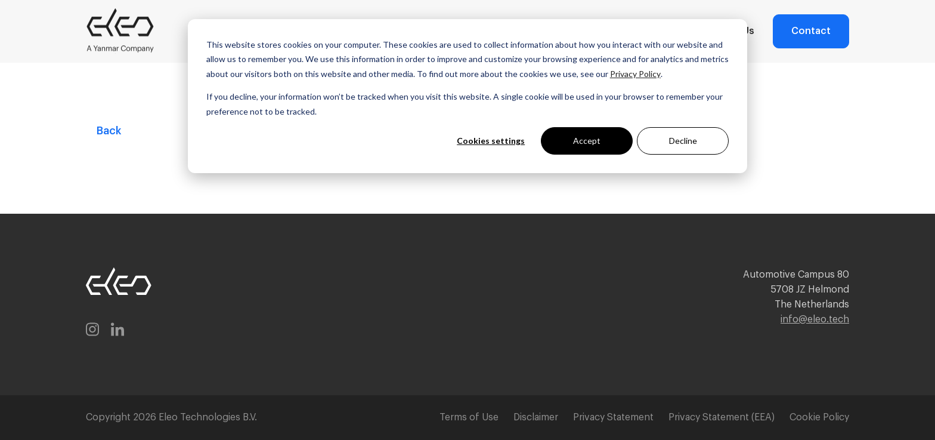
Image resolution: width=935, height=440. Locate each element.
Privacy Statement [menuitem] (613, 417)
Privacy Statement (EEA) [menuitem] (721, 417)
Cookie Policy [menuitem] (819, 417)
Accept (586, 141)
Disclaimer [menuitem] (535, 417)
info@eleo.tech (815, 319)
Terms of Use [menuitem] (469, 417)
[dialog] (467, 96)
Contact (811, 31)
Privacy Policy (635, 74)
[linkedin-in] (117, 331)
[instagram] (92, 331)
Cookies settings (491, 141)
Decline (683, 141)
